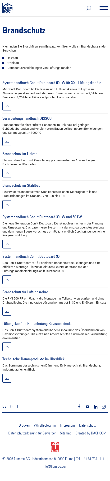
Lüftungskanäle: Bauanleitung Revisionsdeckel (37, 323)
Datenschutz (87, 425)
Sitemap (65, 433)
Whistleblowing (45, 425)
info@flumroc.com (55, 466)
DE (4, 406)
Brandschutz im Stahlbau (21, 185)
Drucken (24, 425)
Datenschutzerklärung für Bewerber (32, 433)
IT (18, 406)
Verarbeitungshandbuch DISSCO (27, 118)
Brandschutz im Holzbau (20, 153)
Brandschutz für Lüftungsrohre (25, 292)
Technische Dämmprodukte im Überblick (33, 359)
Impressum (67, 425)
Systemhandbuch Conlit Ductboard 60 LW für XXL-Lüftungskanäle (51, 82)
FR (11, 406)
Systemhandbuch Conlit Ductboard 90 (31, 256)
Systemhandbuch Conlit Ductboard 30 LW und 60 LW (42, 216)
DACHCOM (98, 433)
